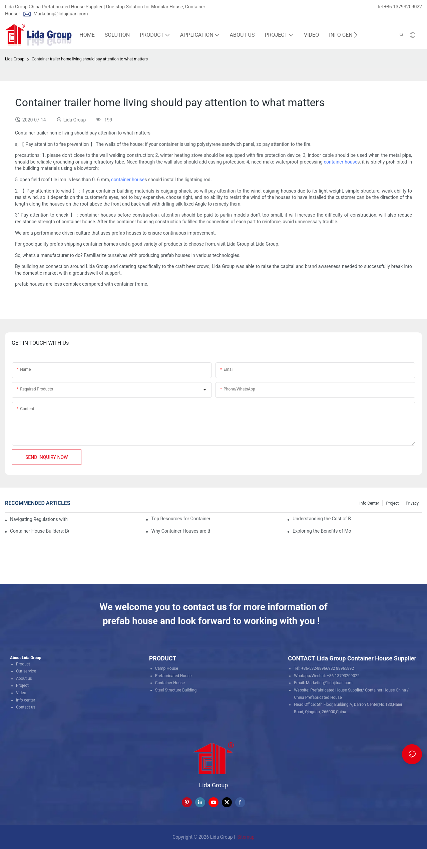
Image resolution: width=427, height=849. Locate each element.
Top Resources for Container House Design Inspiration (180, 518)
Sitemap (245, 837)
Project (392, 503)
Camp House (166, 668)
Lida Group (14, 59)
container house (341, 162)
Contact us (25, 707)
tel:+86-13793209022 (400, 6)
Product (23, 664)
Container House (170, 682)
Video (21, 692)
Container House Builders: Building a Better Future (39, 531)
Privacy (412, 503)
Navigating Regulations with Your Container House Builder (38, 519)
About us (24, 678)
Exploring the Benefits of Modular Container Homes (322, 531)
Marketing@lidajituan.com (60, 13)
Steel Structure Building (176, 690)
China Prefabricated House (318, 697)
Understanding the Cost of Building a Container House (322, 518)
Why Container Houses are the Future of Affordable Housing (180, 531)
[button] (356, 35)
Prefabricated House (173, 675)
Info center (25, 700)
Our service (26, 671)
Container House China (385, 690)
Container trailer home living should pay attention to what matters (90, 59)
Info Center (369, 503)
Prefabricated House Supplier (336, 690)
